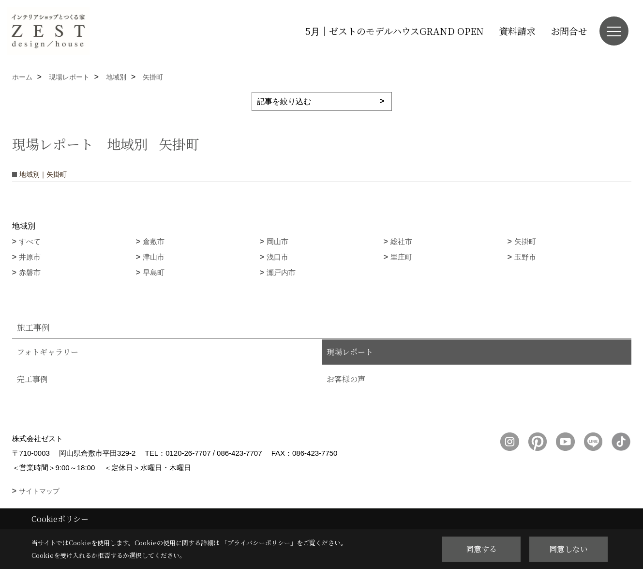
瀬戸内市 (281, 272)
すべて (30, 241)
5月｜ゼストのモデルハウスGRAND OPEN (394, 30)
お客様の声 (346, 378)
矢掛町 (525, 241)
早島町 (153, 272)
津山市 (153, 257)
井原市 (30, 257)
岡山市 (277, 241)
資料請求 (517, 30)
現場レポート (350, 351)
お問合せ (569, 30)
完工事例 (32, 378)
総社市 (401, 241)
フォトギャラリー (47, 351)
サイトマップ (39, 491)
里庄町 (401, 257)
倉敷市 (153, 241)
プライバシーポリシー (258, 542)
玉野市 (525, 257)
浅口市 (277, 257)
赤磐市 (30, 272)
